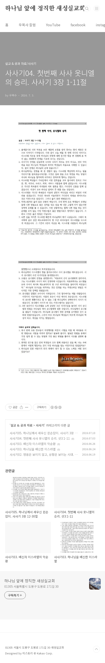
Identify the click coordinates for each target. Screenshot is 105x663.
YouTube (53, 24)
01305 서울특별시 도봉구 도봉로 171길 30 (31, 586)
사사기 (40, 425)
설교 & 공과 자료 (21, 425)
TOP (96, 649)
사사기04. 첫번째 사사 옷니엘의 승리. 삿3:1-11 (40, 438)
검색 (87, 8)
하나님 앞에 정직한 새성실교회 (45, 9)
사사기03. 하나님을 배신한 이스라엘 (33, 449)
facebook (78, 24)
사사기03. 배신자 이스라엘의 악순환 (33, 444)
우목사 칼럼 (27, 24)
